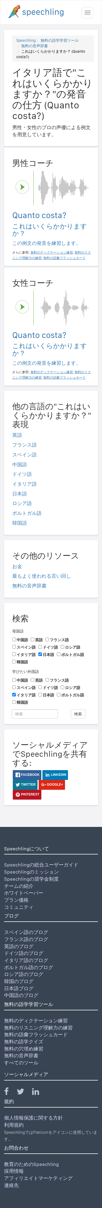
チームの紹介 (18, 886)
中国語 (19, 464)
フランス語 (24, 445)
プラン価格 (16, 900)
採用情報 (14, 1171)
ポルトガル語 (27, 513)
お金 (17, 566)
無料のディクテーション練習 (36, 1020)
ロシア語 (22, 503)
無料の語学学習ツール (60, 40)
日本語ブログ (18, 988)
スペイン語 (24, 455)
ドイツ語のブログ (23, 953)
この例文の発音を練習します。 (46, 243)
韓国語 (19, 523)
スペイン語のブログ (26, 932)
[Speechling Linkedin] (39, 1093)
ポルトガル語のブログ (28, 967)
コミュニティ (18, 907)
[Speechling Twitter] (24, 1093)
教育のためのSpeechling (31, 1164)
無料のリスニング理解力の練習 (38, 1028)
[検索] (35, 714)
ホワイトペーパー (23, 893)
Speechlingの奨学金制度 (31, 879)
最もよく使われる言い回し (41, 576)
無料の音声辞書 (34, 46)
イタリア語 (24, 484)
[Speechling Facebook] (10, 1093)
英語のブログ (18, 946)
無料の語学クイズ (23, 1041)
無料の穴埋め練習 (23, 1049)
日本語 (19, 494)
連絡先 (11, 1185)
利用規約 (14, 1125)
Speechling (26, 40)
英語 (17, 435)
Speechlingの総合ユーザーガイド (41, 865)
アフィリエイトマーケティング (38, 1178)
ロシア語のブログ (23, 974)
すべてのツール (21, 1062)
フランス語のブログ (26, 939)
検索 (78, 714)
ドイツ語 (22, 474)
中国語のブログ (21, 995)
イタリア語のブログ (26, 960)
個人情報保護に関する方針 (33, 1118)
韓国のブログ (18, 981)
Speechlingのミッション (31, 872)
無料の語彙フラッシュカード (36, 1034)
